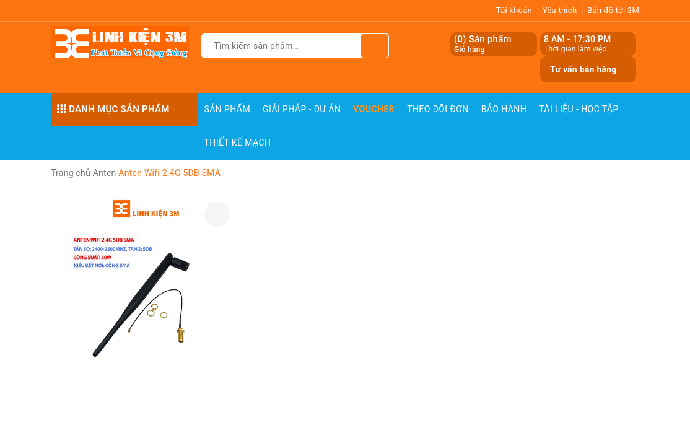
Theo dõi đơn (438, 109)
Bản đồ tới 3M (613, 10)
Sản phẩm (227, 109)
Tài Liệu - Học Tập (579, 109)
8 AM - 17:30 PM (577, 39)
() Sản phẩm (483, 44)
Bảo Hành (503, 109)
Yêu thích (560, 10)
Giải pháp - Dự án (302, 109)
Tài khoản (514, 10)
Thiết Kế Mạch (237, 142)
